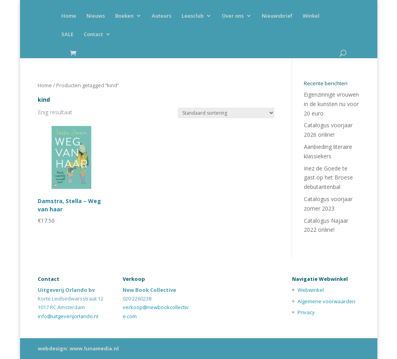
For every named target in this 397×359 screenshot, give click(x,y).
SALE (67, 34)
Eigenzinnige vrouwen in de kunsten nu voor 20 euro (331, 104)
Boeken (124, 16)
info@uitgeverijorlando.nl (68, 316)
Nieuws (95, 16)
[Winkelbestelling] (226, 113)
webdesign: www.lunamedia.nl (78, 348)
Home (68, 16)
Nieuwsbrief (277, 16)
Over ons (233, 16)
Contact (93, 34)
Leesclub (193, 16)
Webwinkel (311, 289)
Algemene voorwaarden (326, 301)
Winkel (311, 16)
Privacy (306, 312)
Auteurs (161, 16)
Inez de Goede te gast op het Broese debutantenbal (328, 178)
